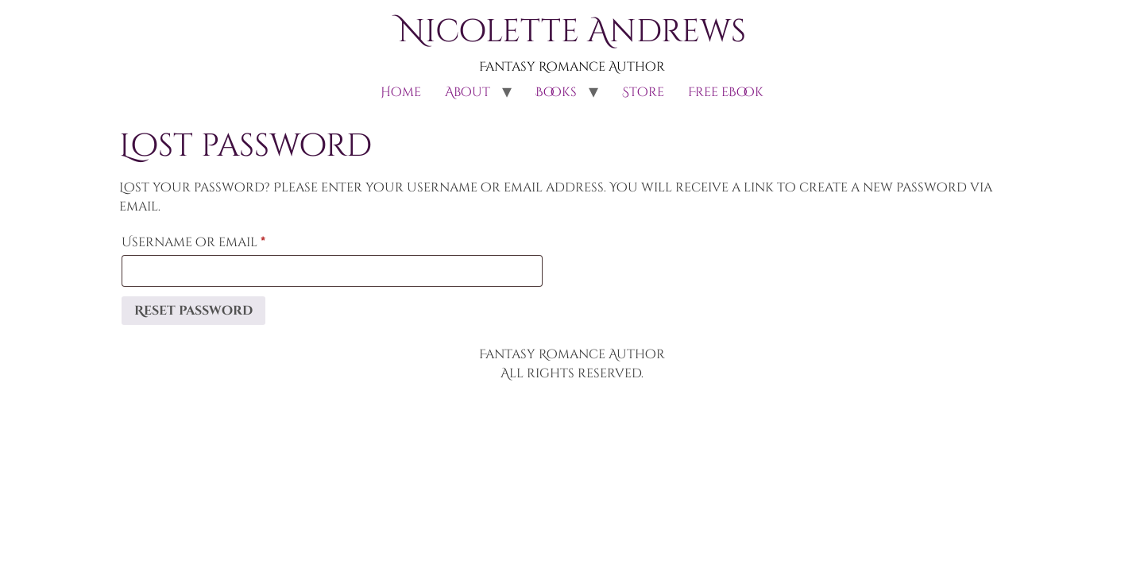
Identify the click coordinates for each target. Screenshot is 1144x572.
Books (556, 92)
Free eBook (725, 92)
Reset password (193, 310)
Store (643, 92)
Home (401, 92)
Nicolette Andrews (572, 31)
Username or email (226, 240)
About (467, 92)
